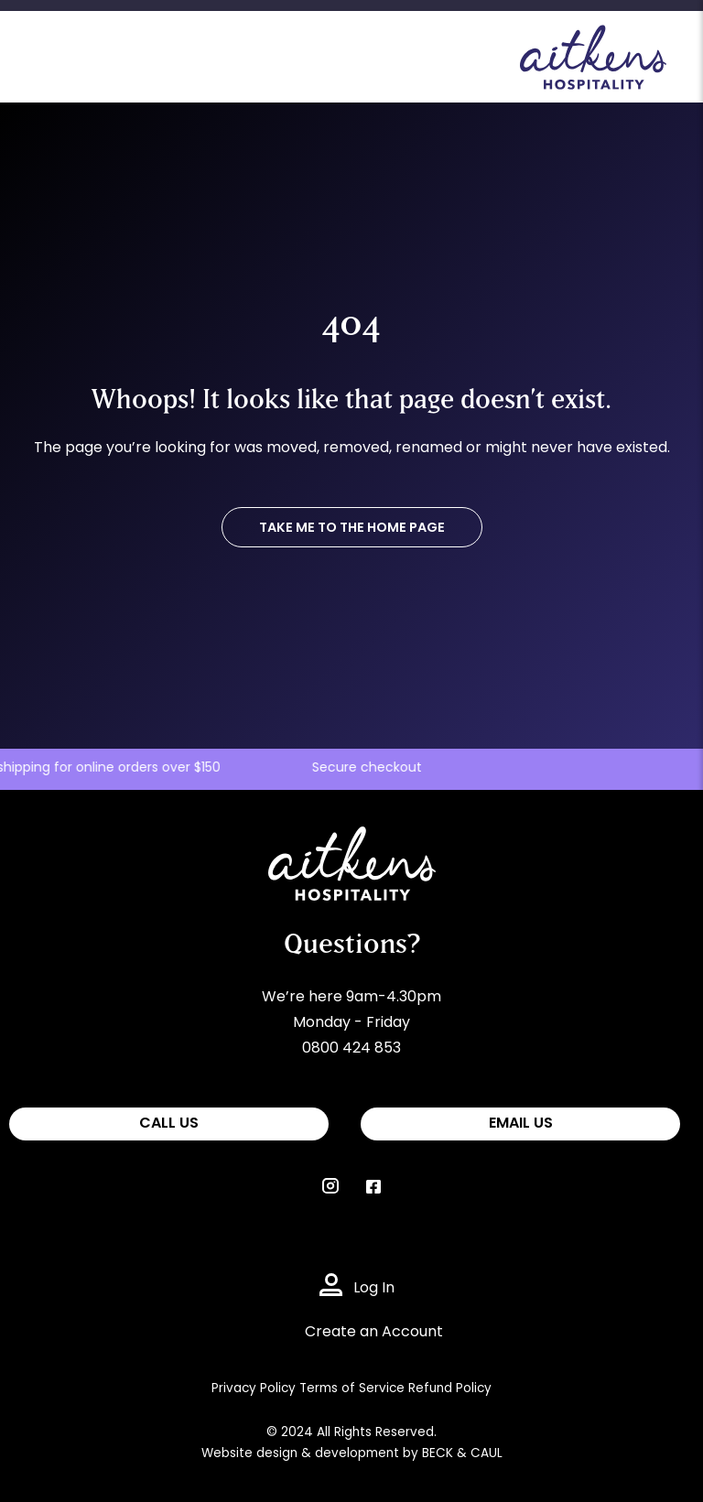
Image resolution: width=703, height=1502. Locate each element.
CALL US (169, 1124)
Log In (374, 1288)
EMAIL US (521, 1124)
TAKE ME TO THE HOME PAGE (352, 528)
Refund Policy (450, 1389)
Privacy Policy (253, 1389)
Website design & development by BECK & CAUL (352, 1454)
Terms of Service (352, 1389)
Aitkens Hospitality (334, 839)
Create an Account (374, 1332)
